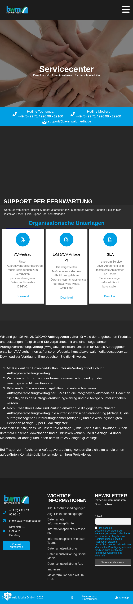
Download (23, 296)
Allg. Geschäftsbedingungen (66, 508)
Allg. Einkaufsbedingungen (65, 514)
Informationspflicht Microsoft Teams (66, 540)
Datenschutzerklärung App (65, 563)
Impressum (54, 569)
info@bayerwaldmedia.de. (96, 393)
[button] (7, 596)
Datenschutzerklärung (62, 548)
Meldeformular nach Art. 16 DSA (65, 577)
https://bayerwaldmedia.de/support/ (97, 351)
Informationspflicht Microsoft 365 (66, 531)
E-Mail (98, 516)
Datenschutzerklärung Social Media (66, 556)
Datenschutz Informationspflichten (61, 521)
